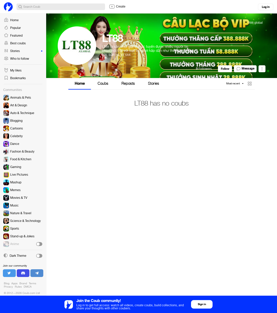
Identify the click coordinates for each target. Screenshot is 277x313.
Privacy (8, 287)
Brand (23, 283)
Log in (265, 7)
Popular (12, 28)
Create (117, 6)
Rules (18, 287)
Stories (23, 51)
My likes (13, 70)
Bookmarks (15, 78)
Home (11, 20)
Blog (6, 283)
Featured (13, 35)
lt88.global (255, 23)
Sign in (202, 304)
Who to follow (16, 58)
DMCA (28, 287)
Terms (32, 283)
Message (245, 68)
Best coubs (15, 43)
